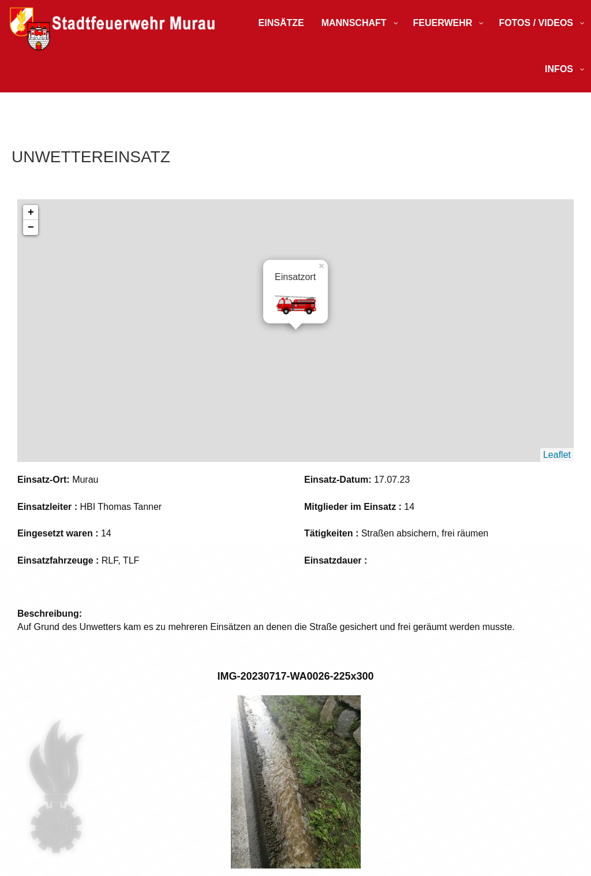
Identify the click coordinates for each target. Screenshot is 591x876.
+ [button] (31, 212)
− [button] (31, 227)
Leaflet (557, 455)
